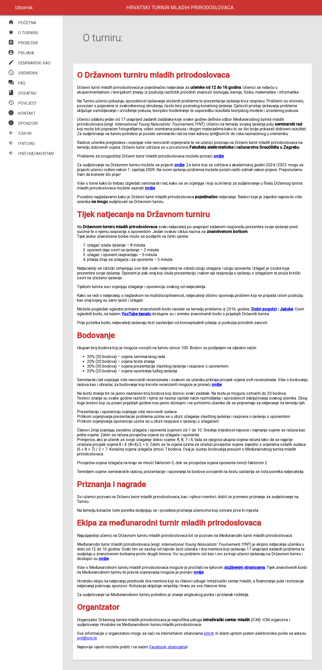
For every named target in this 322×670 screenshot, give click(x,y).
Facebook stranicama (168, 647)
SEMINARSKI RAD (29, 63)
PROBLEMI (23, 43)
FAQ (16, 83)
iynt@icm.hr (87, 638)
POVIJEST (22, 103)
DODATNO (22, 93)
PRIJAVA (21, 53)
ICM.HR (19, 133)
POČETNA (22, 22)
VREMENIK (23, 73)
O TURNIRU (23, 32)
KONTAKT (21, 113)
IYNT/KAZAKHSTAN (31, 153)
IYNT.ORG (21, 143)
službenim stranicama (244, 567)
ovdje (150, 188)
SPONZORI (23, 123)
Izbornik (24, 7)
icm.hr (209, 633)
